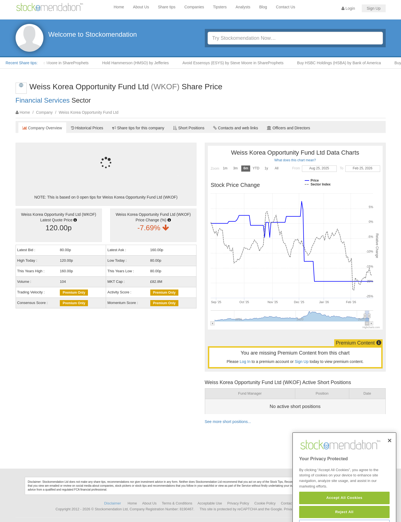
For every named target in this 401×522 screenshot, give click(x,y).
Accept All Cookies (344, 513)
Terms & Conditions (177, 503)
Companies (194, 7)
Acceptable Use (210, 503)
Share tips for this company (138, 128)
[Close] (389, 456)
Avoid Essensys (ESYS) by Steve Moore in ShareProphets (235, 63)
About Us (141, 7)
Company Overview (42, 128)
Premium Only (74, 293)
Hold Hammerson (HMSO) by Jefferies (138, 63)
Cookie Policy (264, 503)
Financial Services (43, 100)
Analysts (243, 7)
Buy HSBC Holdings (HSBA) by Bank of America (342, 63)
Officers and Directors (288, 128)
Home (119, 7)
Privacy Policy (238, 503)
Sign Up (374, 8)
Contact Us (285, 7)
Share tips (166, 7)
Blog (263, 7)
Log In (245, 361)
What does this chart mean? (295, 160)
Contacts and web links (235, 128)
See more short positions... (228, 421)
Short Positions (188, 128)
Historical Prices (87, 128)
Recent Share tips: (22, 63)
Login (348, 8)
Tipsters (220, 7)
